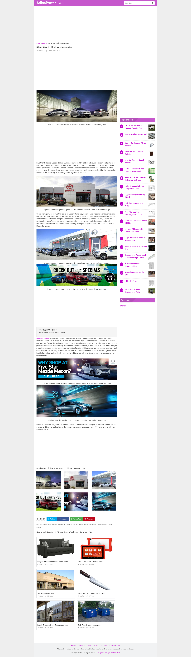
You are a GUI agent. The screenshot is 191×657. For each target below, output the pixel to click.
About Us (107, 645)
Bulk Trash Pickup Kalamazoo (89, 625)
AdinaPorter (46, 3)
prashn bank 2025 (114, 653)
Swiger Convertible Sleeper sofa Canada (52, 562)
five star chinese (45, 525)
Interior (62, 3)
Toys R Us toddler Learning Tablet (90, 562)
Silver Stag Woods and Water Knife (91, 593)
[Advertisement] (95, 25)
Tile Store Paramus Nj (45, 593)
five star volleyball (90, 525)
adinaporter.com (42, 338)
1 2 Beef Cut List (131, 281)
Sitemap (73, 645)
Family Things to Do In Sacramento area (52, 625)
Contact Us (81, 645)
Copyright (89, 645)
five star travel (78, 525)
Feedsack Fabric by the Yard (136, 134)
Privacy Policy (115, 645)
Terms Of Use (98, 645)
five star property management (62, 525)
